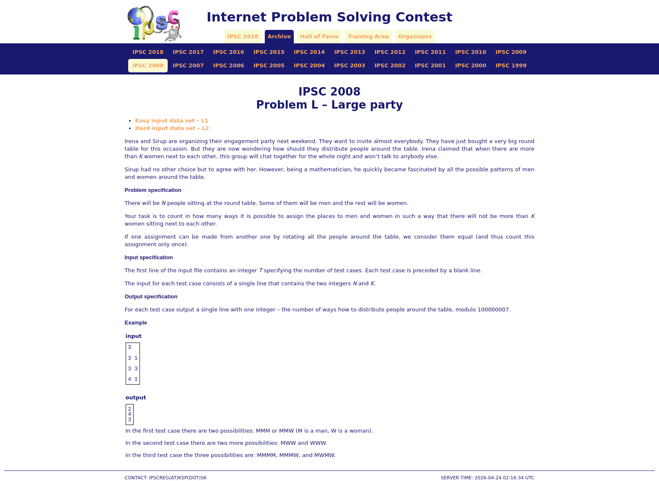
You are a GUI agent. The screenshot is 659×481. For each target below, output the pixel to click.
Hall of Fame (319, 36)
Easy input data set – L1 (172, 120)
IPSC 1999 (511, 65)
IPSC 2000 (470, 65)
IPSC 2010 (470, 52)
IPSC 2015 (269, 52)
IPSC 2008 (147, 65)
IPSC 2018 (242, 36)
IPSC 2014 (309, 52)
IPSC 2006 (228, 65)
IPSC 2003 (349, 65)
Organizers (415, 36)
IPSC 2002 (390, 65)
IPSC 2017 (188, 52)
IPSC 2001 (430, 65)
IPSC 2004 (309, 65)
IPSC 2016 (228, 52)
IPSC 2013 (349, 52)
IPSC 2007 (188, 65)
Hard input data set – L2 (172, 128)
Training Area (368, 36)
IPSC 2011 (430, 52)
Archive (279, 36)
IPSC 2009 (511, 52)
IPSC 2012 (390, 52)
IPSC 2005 (269, 65)
